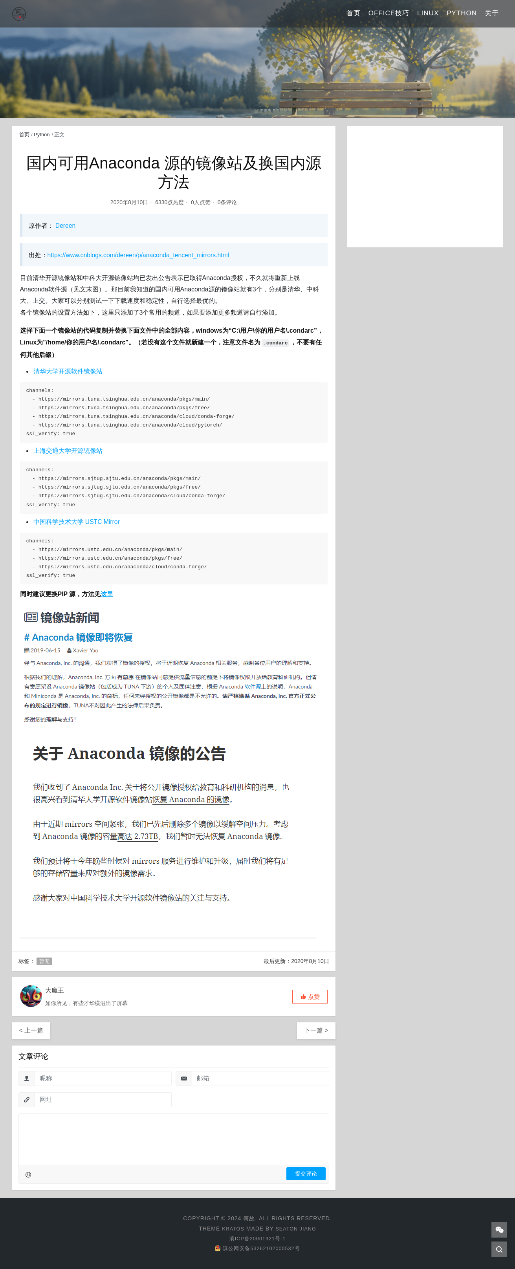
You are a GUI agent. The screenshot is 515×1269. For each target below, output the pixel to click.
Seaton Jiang (297, 1228)
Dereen (65, 225)
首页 (353, 13)
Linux (428, 13)
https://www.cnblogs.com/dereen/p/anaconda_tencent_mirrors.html (140, 255)
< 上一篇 (31, 1030)
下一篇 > (316, 1030)
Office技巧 (388, 13)
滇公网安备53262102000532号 (257, 1248)
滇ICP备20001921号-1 (257, 1238)
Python (462, 13)
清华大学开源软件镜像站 (68, 371)
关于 (492, 13)
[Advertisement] (425, 187)
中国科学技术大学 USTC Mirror (77, 521)
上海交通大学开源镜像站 (68, 450)
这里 (107, 594)
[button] (310, 996)
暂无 (44, 961)
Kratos (231, 1228)
